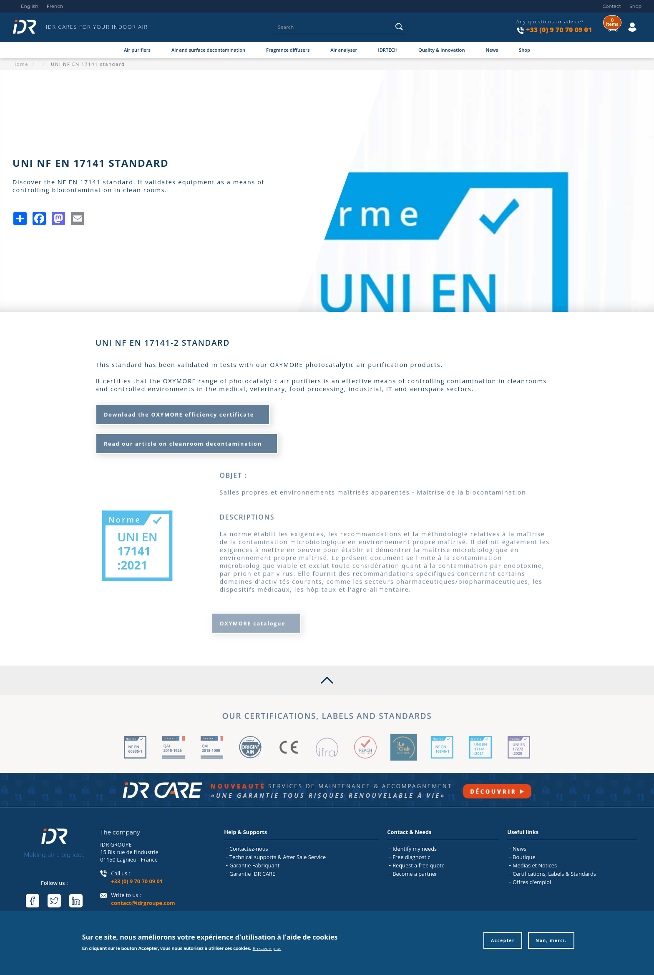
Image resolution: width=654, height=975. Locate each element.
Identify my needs (414, 848)
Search (399, 29)
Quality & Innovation (441, 50)
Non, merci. (551, 943)
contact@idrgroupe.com (143, 903)
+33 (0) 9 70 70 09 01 (559, 29)
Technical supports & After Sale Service (277, 857)
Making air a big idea (54, 855)
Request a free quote (418, 865)
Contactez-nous (248, 848)
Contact (612, 6)
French (55, 6)
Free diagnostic (411, 857)
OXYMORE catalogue (253, 617)
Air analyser (343, 50)
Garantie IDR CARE (252, 873)
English (29, 6)
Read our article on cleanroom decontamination (183, 441)
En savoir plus (267, 951)
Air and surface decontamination (208, 50)
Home (20, 64)
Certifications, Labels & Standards (554, 873)
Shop (635, 6)
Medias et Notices (535, 865)
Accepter (503, 943)
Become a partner (414, 873)
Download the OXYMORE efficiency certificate (179, 411)
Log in (623, 20)
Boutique (524, 857)
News (491, 50)
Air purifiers (137, 50)
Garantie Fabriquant (254, 865)
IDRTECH (387, 50)
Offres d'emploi (532, 882)
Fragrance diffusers (287, 50)
